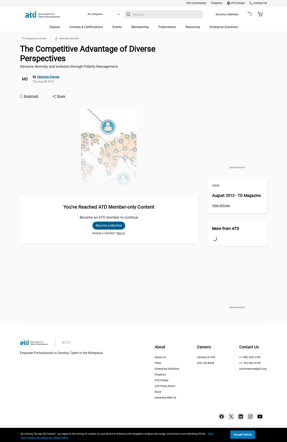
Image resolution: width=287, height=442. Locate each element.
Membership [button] (140, 27)
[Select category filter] (103, 14)
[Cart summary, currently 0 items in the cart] (261, 14)
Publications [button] (167, 27)
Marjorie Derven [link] (48, 77)
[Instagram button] (250, 416)
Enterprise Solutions (167, 368)
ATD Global (161, 380)
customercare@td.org (252, 368)
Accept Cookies (243, 434)
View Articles (221, 205)
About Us (160, 357)
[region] (143, 435)
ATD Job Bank (205, 363)
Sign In (121, 233)
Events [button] (117, 27)
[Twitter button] (231, 416)
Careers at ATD (206, 357)
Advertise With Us (165, 397)
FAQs (158, 363)
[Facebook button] (222, 416)
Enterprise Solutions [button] (224, 27)
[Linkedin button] (241, 416)
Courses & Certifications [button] (86, 27)
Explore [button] (54, 27)
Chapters (160, 374)
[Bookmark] (29, 96)
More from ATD (225, 228)
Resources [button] (193, 27)
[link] (196, 3)
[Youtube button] (260, 416)
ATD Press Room (165, 386)
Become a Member (227, 14)
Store (158, 391)
